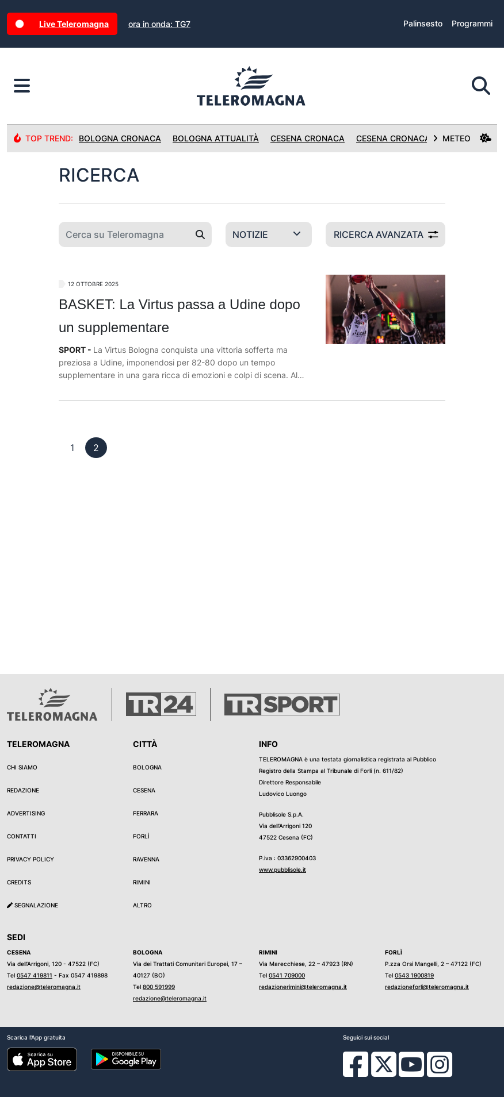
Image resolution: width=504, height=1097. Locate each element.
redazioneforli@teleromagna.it (427, 986)
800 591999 (159, 986)
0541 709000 (287, 975)
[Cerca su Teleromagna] (124, 234)
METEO (462, 138)
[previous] (72, 447)
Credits (19, 882)
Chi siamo (22, 767)
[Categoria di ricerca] (269, 234)
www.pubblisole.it (282, 869)
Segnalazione (32, 905)
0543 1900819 (414, 975)
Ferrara (145, 813)
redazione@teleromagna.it (44, 986)
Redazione (23, 790)
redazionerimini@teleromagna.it (303, 986)
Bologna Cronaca (120, 138)
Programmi (472, 23)
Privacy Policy (30, 859)
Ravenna (146, 859)
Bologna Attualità (216, 138)
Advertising (26, 813)
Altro (142, 905)
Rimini (142, 882)
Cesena (144, 790)
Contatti (21, 836)
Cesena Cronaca (307, 138)
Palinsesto (422, 23)
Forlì (141, 836)
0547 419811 (34, 975)
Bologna (147, 767)
